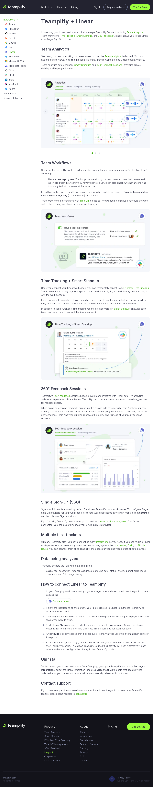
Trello (9, 79)
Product (46, 7)
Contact (84, 760)
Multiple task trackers (61, 535)
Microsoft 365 (14, 61)
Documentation (13, 98)
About (61, 7)
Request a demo (115, 7)
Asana (10, 24)
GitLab (10, 38)
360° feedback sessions (109, 64)
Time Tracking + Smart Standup (70, 281)
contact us (81, 693)
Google (10, 42)
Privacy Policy (124, 777)
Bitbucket (12, 28)
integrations (102, 541)
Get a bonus (86, 740)
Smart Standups (82, 64)
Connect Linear (59, 601)
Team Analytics (135, 32)
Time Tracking (67, 35)
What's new (86, 736)
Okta (9, 70)
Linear (10, 51)
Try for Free (140, 7)
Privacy (84, 752)
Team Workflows (56, 163)
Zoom (10, 88)
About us (84, 732)
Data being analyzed (59, 558)
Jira (8, 47)
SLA (82, 756)
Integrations (11, 19)
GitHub (10, 33)
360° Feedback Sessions (63, 389)
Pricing (74, 7)
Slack (9, 75)
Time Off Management (56, 744)
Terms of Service (89, 744)
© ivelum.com (9, 777)
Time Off (84, 200)
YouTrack (12, 84)
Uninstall (49, 659)
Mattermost (13, 56)
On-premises (9, 93)
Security (84, 748)
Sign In (97, 7)
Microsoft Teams (15, 65)
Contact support (56, 683)
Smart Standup (84, 35)
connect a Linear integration (112, 521)
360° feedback (106, 35)
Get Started (138, 726)
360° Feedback (52, 748)
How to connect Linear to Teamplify (73, 584)
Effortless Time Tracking (136, 288)
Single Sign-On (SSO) (60, 502)
